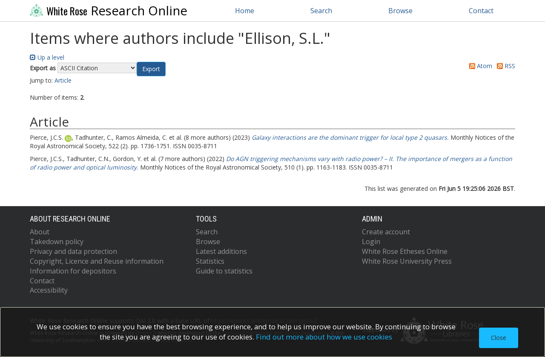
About (39, 231)
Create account (386, 231)
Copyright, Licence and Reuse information (97, 261)
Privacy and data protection (73, 251)
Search (321, 10)
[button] (151, 69)
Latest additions (221, 251)
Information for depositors (73, 271)
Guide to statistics (224, 271)
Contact (481, 10)
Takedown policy (56, 241)
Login (371, 241)
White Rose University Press (407, 261)
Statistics (210, 261)
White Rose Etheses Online (404, 251)
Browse (400, 10)
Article (63, 80)
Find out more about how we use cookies (324, 337)
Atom (479, 66)
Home (244, 10)
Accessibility (49, 290)
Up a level (47, 57)
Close (498, 338)
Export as (43, 68)
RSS (504, 66)
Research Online (108, 10)
